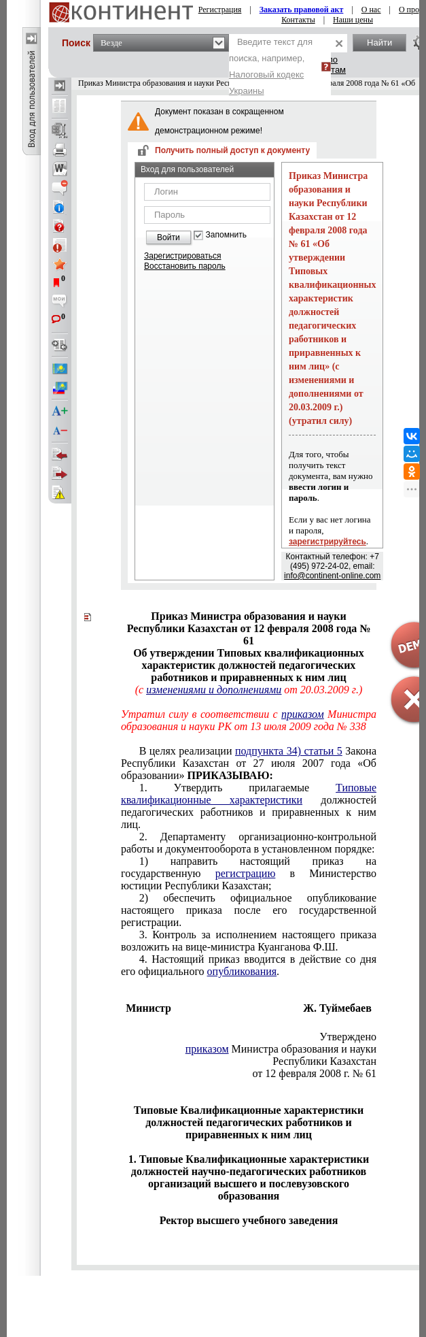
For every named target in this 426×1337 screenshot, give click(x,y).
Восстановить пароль (185, 266)
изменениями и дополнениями (213, 689)
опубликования (242, 971)
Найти (379, 42)
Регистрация (220, 9)
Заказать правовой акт (302, 9)
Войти (168, 237)
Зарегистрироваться (182, 256)
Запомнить (226, 235)
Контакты (298, 19)
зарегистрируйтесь (327, 541)
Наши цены (353, 19)
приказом (207, 1049)
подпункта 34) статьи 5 (288, 751)
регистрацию (245, 873)
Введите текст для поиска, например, (271, 66)
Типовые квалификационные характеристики (248, 794)
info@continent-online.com (332, 575)
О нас (371, 9)
